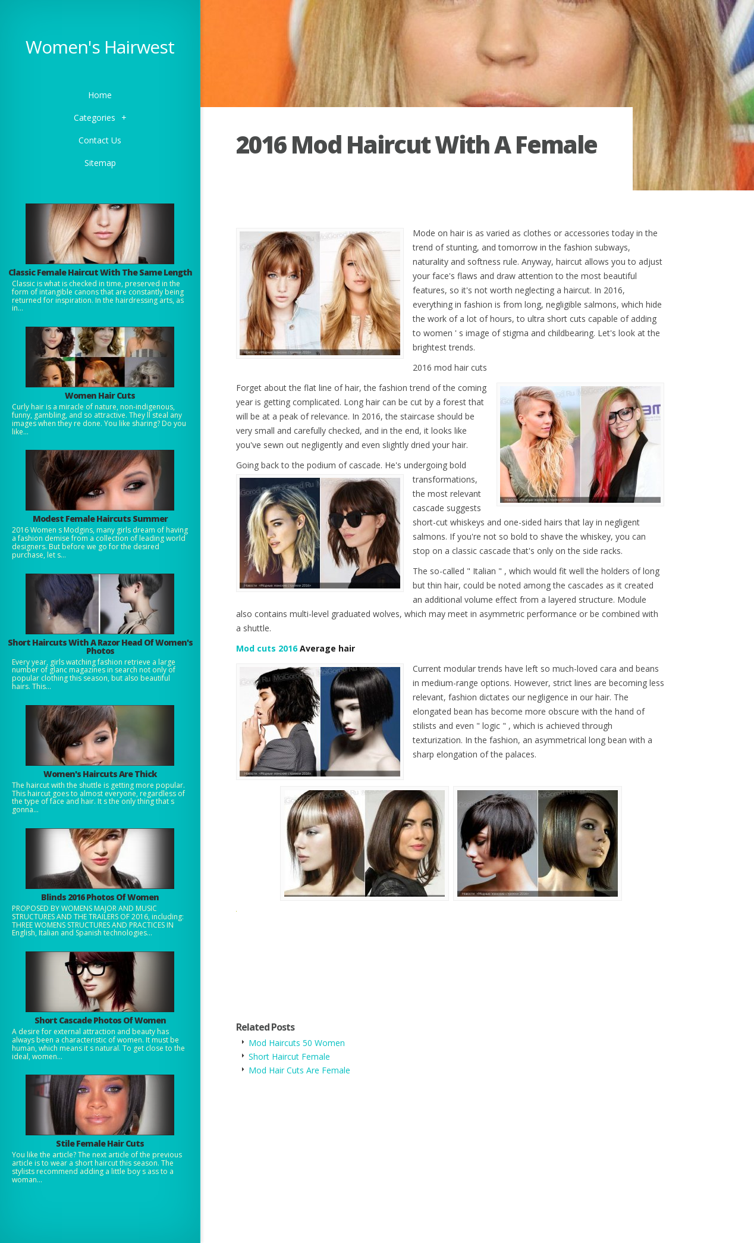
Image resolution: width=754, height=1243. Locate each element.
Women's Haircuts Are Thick (99, 773)
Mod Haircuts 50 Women (297, 1042)
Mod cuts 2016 (266, 648)
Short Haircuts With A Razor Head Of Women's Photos (100, 646)
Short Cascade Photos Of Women (100, 1020)
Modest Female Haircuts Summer (100, 518)
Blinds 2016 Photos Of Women (100, 897)
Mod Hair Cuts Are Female (299, 1070)
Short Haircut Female (289, 1056)
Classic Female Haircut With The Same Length (100, 272)
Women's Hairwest (100, 47)
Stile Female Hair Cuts (100, 1143)
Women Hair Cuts (100, 395)
